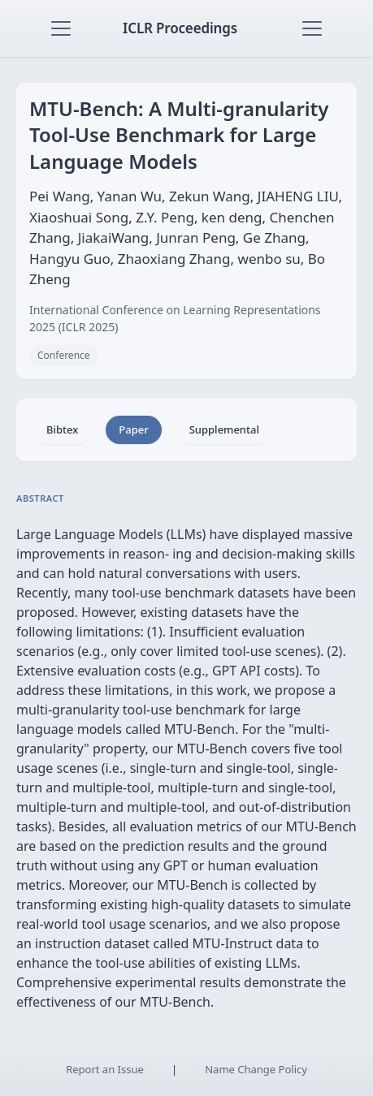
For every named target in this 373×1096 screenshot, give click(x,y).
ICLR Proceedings (180, 28)
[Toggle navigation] (61, 28)
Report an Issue (105, 1069)
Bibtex (62, 429)
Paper (133, 429)
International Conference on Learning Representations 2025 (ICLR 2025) (175, 318)
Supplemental (224, 429)
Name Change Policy (256, 1069)
